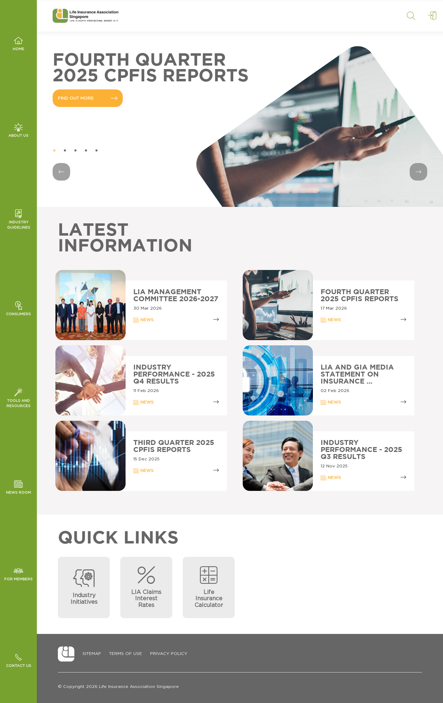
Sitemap (91, 653)
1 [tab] (54, 150)
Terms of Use (125, 653)
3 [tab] (75, 150)
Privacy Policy (168, 653)
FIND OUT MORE (88, 98)
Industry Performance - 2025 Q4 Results (174, 374)
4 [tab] (85, 150)
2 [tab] (64, 150)
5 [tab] (96, 150)
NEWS (143, 320)
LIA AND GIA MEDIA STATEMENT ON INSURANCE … (357, 374)
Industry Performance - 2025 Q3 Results (361, 450)
